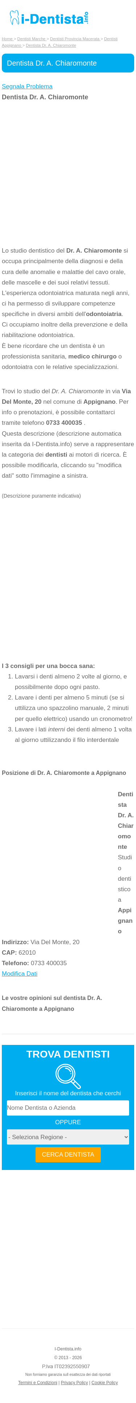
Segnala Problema (27, 86)
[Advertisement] (68, 174)
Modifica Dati (19, 973)
